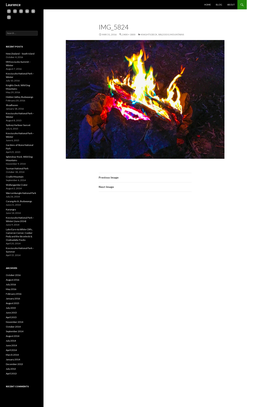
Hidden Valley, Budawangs (19, 97)
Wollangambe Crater (17, 184)
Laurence (13, 5)
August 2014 (12, 336)
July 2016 (11, 284)
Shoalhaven (12, 105)
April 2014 (11, 350)
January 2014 (13, 359)
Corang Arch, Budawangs (19, 201)
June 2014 (11, 345)
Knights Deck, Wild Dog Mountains (162, 34)
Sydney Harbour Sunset (18, 125)
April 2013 (11, 373)
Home (207, 4)
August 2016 (12, 279)
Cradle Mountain (15, 176)
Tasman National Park (17, 168)
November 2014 (14, 321)
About (231, 4)
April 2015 (11, 317)
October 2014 (13, 326)
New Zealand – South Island (20, 53)
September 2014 (14, 331)
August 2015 (12, 303)
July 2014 (11, 340)
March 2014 (12, 354)
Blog (219, 4)
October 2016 (13, 275)
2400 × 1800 (128, 34)
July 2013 (11, 368)
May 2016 (11, 289)
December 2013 (14, 364)
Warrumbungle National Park (21, 193)
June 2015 (11, 312)
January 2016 (13, 298)
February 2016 (13, 293)
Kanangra (11, 209)
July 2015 (11, 307)
